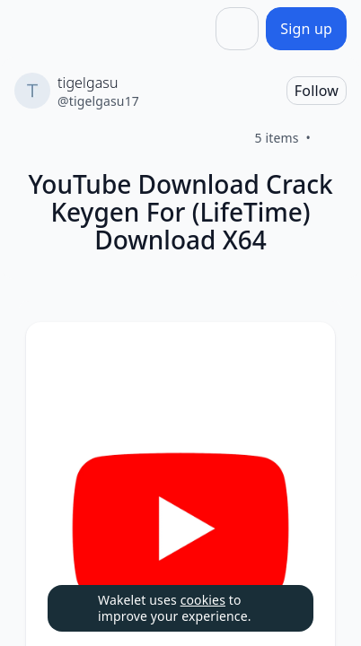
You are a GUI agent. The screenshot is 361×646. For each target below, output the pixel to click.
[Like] (332, 138)
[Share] (237, 28)
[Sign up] (306, 28)
